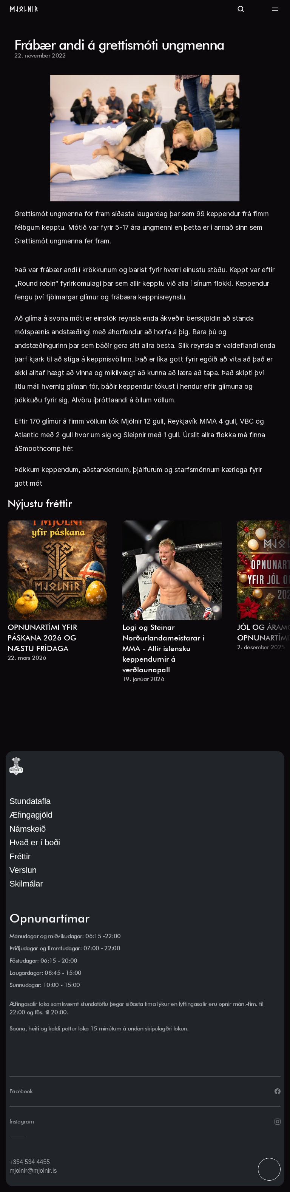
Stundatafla (30, 801)
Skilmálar (26, 883)
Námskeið (27, 829)
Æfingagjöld (30, 815)
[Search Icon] (241, 9)
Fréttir (20, 856)
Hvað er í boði (34, 842)
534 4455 (37, 1162)
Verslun (23, 870)
